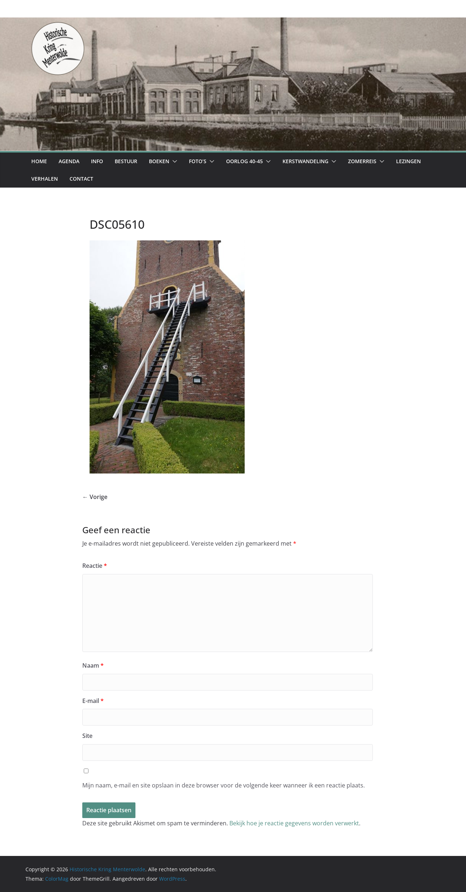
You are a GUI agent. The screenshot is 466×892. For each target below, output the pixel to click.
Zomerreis (362, 161)
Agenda (69, 161)
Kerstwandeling (305, 161)
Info (97, 161)
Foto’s (197, 161)
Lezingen (408, 161)
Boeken (159, 161)
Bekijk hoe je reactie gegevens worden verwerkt (294, 823)
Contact (81, 178)
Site (87, 736)
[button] (173, 161)
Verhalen (44, 178)
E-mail (93, 701)
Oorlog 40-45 (244, 161)
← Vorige (94, 497)
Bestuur (126, 161)
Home (39, 161)
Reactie (94, 566)
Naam (93, 665)
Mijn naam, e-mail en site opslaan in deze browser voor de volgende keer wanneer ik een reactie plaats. (223, 785)
